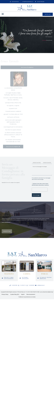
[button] (2, 14)
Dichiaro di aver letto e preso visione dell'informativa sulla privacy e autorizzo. (40, 184)
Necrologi (44, 40)
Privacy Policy (5, 294)
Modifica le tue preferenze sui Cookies (27, 296)
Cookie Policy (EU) (14, 294)
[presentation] (39, 189)
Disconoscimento (30, 294)
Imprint (23, 294)
